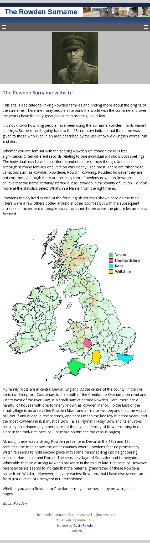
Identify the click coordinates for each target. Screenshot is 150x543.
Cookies (76, 531)
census (102, 431)
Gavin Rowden (84, 525)
